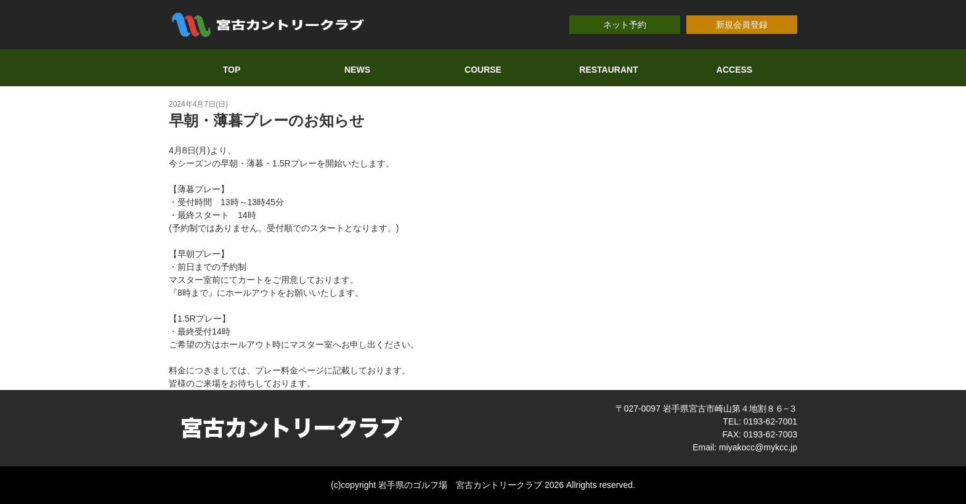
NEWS (357, 70)
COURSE (483, 70)
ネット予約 (624, 25)
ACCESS (734, 70)
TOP (232, 70)
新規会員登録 (742, 25)
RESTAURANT (608, 70)
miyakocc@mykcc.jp (758, 447)
